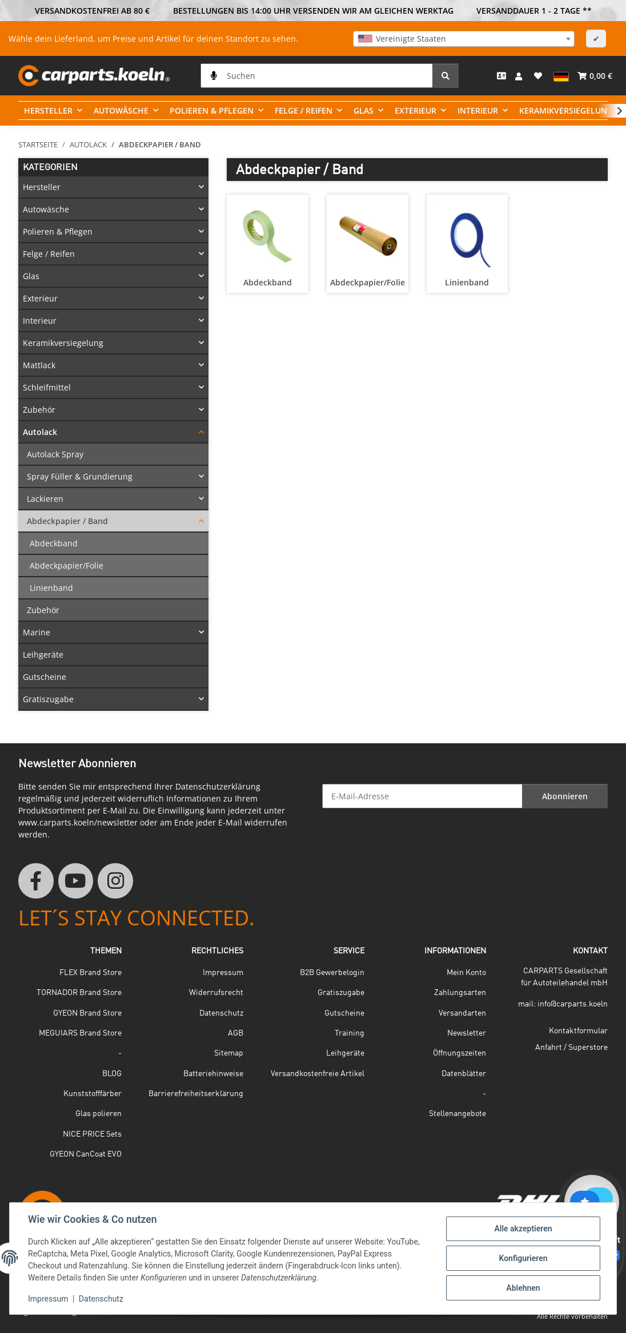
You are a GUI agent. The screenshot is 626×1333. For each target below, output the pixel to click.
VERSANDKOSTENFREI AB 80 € (92, 10)
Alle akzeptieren (523, 1228)
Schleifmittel (47, 387)
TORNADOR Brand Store (79, 993)
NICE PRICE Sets (92, 1134)
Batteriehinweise (213, 1074)
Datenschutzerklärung (217, 786)
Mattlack (39, 365)
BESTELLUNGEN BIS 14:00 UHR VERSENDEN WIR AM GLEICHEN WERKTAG (313, 10)
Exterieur (40, 298)
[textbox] (464, 38)
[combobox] (464, 39)
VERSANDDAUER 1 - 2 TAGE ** (534, 10)
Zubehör (39, 409)
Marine (36, 632)
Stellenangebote (457, 1114)
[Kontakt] (501, 75)
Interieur (40, 320)
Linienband (467, 282)
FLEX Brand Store (90, 973)
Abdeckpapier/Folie (367, 282)
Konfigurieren (523, 1258)
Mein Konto (466, 973)
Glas (31, 276)
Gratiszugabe (48, 699)
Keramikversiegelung (63, 342)
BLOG (112, 1074)
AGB (235, 1033)
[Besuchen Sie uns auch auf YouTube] (76, 881)
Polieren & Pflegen (58, 231)
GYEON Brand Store (87, 1013)
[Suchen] (316, 75)
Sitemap (228, 1053)
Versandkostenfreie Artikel (317, 1074)
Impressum (48, 1298)
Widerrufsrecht (216, 993)
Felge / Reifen (49, 253)
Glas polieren (98, 1114)
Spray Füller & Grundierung (80, 476)
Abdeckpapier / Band (67, 521)
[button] (520, 76)
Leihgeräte (43, 654)
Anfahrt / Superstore (571, 1048)
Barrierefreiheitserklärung (196, 1094)
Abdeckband (267, 282)
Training (349, 1033)
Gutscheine (44, 676)
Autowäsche (46, 209)
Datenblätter (464, 1074)
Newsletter (466, 1033)
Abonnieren (565, 796)
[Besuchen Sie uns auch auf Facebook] (36, 881)
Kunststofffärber (92, 1094)
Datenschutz (101, 1298)
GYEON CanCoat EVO (86, 1154)
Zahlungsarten (460, 993)
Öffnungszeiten (459, 1053)
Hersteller (42, 187)
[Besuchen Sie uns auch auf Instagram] (115, 881)
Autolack (40, 431)
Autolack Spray (55, 454)
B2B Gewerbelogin (332, 973)
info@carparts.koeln (572, 1004)
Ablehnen (523, 1287)
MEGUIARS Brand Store (80, 1033)
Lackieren (45, 498)
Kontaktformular (578, 1031)
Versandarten (462, 1013)
